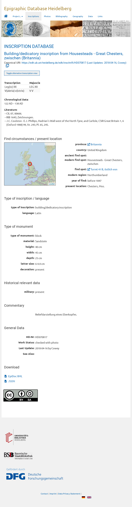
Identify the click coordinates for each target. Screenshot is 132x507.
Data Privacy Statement (69, 493)
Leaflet (52, 184)
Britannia (94, 144)
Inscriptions (33, 16)
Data (90, 16)
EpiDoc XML (13, 376)
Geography (78, 16)
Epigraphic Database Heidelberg (38, 8)
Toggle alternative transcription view (21, 73)
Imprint (53, 493)
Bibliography (62, 16)
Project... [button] (18, 16)
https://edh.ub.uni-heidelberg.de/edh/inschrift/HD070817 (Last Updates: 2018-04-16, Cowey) (74, 62)
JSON (10, 381)
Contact (44, 493)
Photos (47, 16)
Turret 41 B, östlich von (102, 169)
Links (100, 16)
